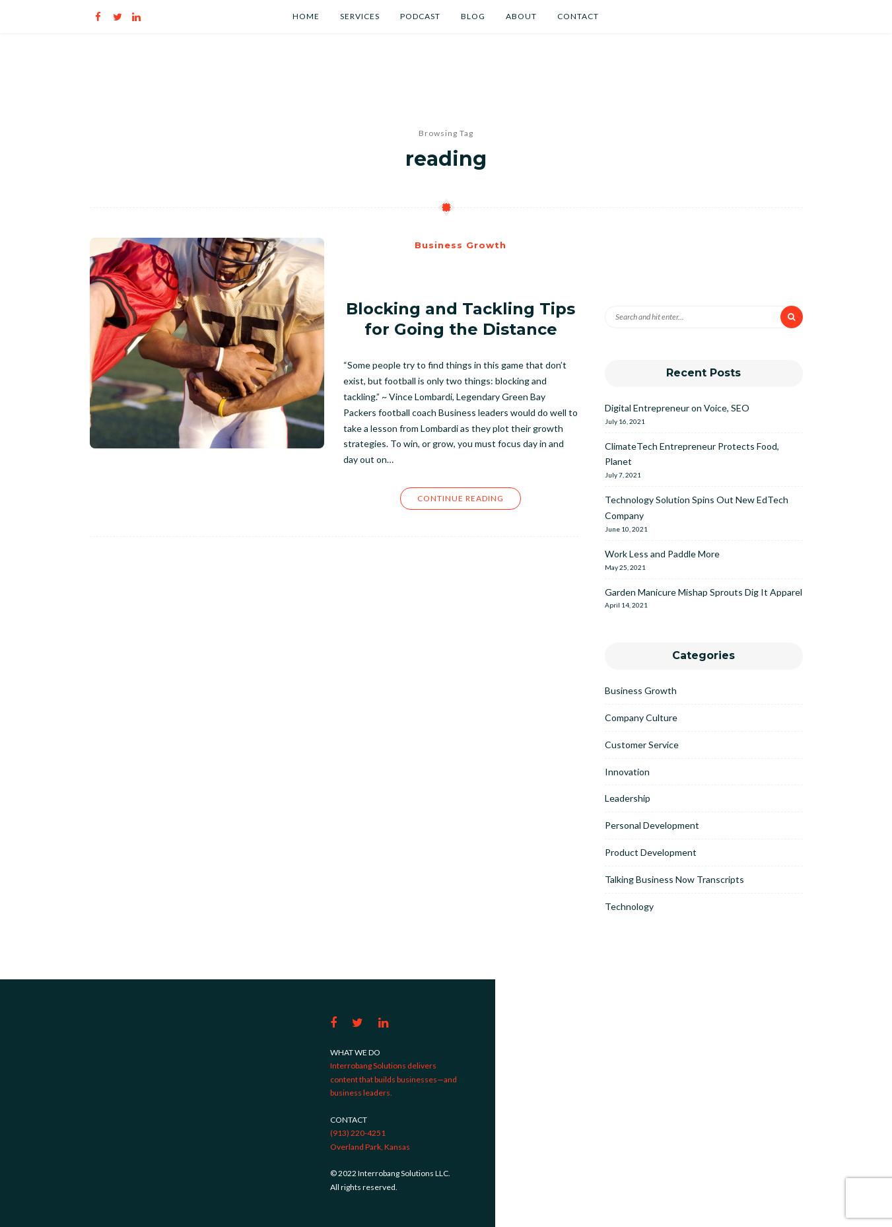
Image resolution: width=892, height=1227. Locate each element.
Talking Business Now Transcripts (674, 879)
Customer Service (642, 744)
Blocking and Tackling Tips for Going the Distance (460, 319)
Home (306, 16)
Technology (629, 906)
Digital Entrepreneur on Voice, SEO (677, 407)
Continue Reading (460, 498)
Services (360, 16)
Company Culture (641, 717)
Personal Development (652, 825)
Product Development (651, 852)
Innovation (627, 771)
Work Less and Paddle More (662, 553)
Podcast (420, 16)
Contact (578, 16)
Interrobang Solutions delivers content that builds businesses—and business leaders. (393, 1079)
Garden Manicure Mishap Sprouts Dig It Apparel (703, 592)
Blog (473, 16)
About (521, 16)
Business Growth (460, 245)
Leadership (627, 798)
